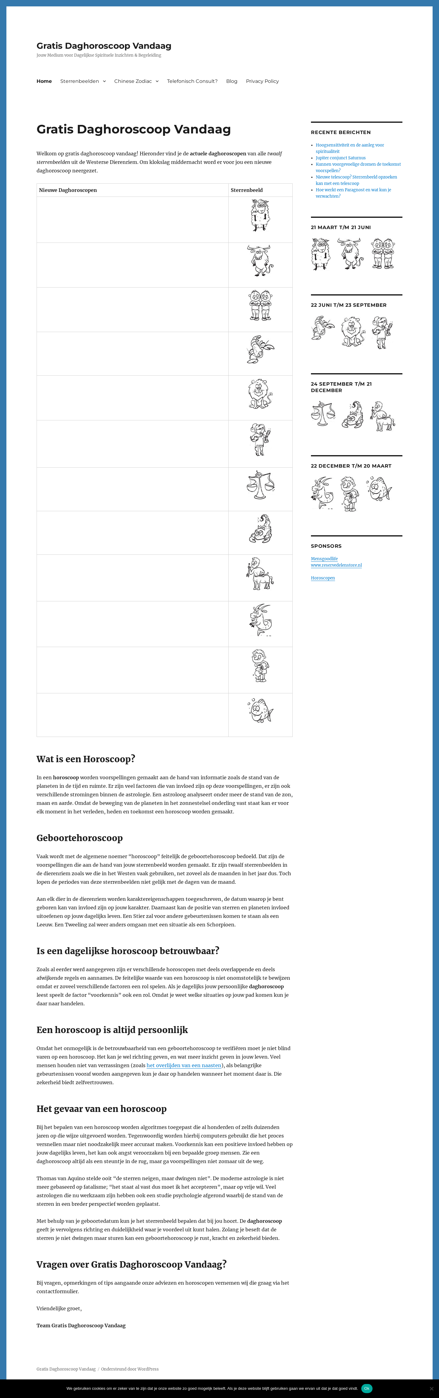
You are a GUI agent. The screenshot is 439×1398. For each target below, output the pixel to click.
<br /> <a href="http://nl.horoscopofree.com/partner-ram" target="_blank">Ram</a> (109, 215)
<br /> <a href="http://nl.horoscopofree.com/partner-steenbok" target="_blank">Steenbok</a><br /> (109, 620)
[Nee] (431, 1389)
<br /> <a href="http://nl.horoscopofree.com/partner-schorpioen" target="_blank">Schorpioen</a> (109, 528)
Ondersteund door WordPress (130, 1369)
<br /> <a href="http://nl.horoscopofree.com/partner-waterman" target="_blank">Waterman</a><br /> (109, 666)
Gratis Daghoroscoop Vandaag (104, 46)
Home (44, 81)
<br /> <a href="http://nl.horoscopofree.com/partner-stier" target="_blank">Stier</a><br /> (109, 261)
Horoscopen (323, 578)
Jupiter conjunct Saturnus (341, 158)
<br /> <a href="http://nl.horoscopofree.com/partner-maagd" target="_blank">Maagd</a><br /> (109, 439)
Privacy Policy (262, 81)
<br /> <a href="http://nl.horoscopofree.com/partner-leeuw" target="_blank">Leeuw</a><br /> (109, 393)
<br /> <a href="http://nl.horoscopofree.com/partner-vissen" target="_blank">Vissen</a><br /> (109, 710)
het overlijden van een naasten (184, 1065)
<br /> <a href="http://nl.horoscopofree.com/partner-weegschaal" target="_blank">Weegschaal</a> (109, 485)
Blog (231, 81)
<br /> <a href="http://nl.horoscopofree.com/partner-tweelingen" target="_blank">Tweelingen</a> (109, 305)
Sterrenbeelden (79, 81)
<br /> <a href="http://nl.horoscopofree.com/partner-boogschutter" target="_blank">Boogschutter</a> (109, 573)
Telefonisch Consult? (192, 81)
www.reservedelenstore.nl (336, 565)
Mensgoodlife (324, 558)
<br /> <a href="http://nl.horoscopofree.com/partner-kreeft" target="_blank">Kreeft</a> (109, 349)
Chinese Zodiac (133, 81)
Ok (366, 1388)
